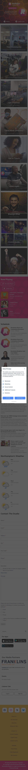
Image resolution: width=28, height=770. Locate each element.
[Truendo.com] (14, 401)
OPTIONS (8, 398)
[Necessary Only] (25, 369)
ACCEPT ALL (20, 398)
